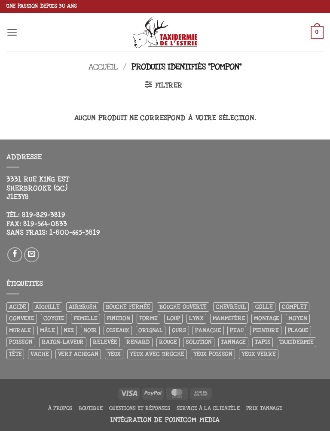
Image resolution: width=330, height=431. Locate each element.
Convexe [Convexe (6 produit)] (21, 318)
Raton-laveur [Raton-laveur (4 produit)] (63, 342)
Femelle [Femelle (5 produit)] (85, 318)
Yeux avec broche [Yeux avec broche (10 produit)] (157, 354)
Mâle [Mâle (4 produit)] (47, 330)
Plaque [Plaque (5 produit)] (298, 330)
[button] (12, 32)
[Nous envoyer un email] (32, 255)
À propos (60, 408)
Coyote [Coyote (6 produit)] (53, 318)
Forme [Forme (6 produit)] (148, 318)
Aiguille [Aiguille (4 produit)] (47, 306)
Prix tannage (264, 408)
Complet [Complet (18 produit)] (294, 306)
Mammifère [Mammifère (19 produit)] (229, 318)
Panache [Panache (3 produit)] (208, 330)
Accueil (103, 67)
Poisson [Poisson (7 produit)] (21, 342)
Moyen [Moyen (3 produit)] (297, 318)
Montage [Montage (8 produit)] (266, 318)
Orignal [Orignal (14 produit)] (150, 330)
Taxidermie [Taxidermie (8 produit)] (296, 342)
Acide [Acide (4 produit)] (17, 306)
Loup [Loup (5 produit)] (173, 318)
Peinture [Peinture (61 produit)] (266, 330)
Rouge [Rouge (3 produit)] (168, 342)
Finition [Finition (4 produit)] (118, 318)
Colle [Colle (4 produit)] (264, 306)
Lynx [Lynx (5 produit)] (196, 318)
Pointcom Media (192, 420)
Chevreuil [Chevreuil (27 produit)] (231, 306)
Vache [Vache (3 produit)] (40, 354)
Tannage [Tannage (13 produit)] (233, 342)
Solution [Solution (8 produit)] (199, 342)
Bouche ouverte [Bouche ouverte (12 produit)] (183, 306)
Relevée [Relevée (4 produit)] (105, 342)
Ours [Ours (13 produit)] (179, 330)
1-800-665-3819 (74, 232)
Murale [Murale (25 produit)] (20, 330)
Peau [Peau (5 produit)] (236, 330)
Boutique (90, 408)
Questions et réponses (139, 408)
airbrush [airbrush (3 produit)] (83, 306)
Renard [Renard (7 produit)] (138, 342)
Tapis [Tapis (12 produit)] (262, 342)
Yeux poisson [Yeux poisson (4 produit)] (212, 354)
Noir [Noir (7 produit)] (90, 330)
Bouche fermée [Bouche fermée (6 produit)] (128, 306)
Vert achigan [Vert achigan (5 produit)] (78, 354)
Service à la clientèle (208, 408)
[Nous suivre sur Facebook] (15, 255)
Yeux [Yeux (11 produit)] (114, 354)
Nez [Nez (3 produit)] (69, 330)
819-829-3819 (43, 215)
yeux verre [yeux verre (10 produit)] (258, 354)
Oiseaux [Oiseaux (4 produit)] (117, 330)
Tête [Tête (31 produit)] (15, 354)
